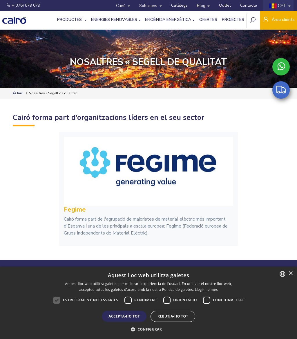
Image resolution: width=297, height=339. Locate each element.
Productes (70, 19)
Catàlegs (179, 5)
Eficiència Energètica (168, 19)
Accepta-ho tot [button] (124, 316)
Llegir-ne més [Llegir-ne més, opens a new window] (206, 289)
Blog (202, 5)
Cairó (121, 5)
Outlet (225, 5)
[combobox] (282, 274)
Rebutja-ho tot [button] (172, 316)
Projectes (233, 19)
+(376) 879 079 (23, 5)
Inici (18, 93)
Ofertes (208, 19)
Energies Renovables (114, 19)
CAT (278, 5)
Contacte (248, 5)
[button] (148, 329)
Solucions (148, 5)
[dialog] (148, 303)
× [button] (290, 273)
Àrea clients (278, 20)
